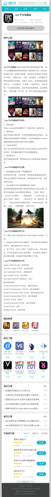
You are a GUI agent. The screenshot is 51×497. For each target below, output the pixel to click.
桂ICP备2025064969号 (28, 491)
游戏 (16, 9)
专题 (35, 9)
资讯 (44, 9)
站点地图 (36, 488)
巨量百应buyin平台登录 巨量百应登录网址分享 (25, 399)
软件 (25, 9)
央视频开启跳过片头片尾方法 (17, 391)
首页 (6, 9)
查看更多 (25, 482)
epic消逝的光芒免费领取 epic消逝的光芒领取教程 (26, 421)
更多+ (45, 386)
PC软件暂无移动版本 (25, 28)
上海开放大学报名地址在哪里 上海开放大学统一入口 (27, 395)
